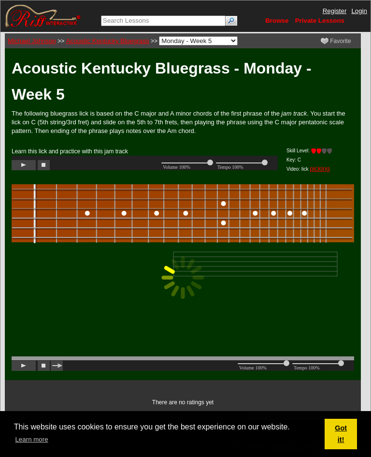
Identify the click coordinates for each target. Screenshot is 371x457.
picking (320, 168)
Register (335, 11)
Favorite (336, 41)
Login (359, 11)
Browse (276, 20)
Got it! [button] (341, 433)
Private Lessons (319, 20)
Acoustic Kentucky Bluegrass (107, 40)
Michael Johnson (32, 40)
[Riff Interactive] (43, 15)
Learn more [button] (31, 439)
